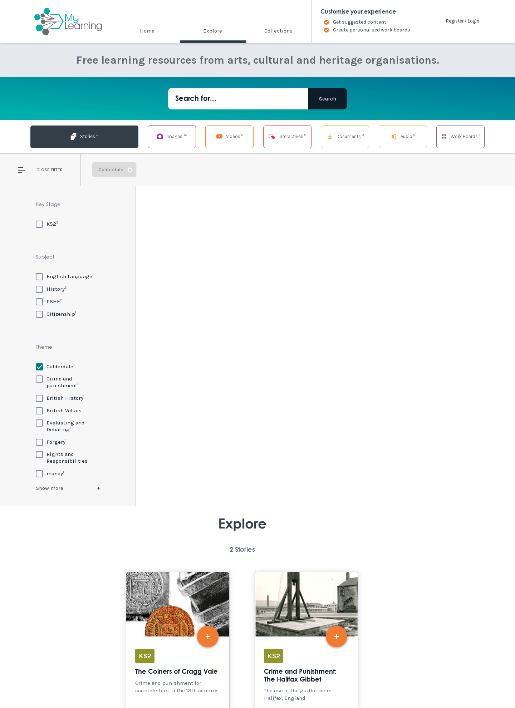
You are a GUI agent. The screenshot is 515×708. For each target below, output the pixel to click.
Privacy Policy (168, 687)
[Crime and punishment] (68, 382)
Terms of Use (129, 687)
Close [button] (43, 169)
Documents (325, 136)
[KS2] (47, 223)
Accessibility (64, 687)
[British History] (60, 397)
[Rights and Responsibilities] (68, 457)
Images (122, 136)
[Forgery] (51, 441)
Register (455, 21)
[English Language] (65, 276)
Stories (54, 136)
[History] (51, 288)
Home (147, 31)
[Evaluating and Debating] (68, 426)
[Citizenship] (56, 313)
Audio (393, 136)
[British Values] (59, 410)
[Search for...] (238, 98)
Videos (189, 136)
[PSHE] (49, 301)
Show (49, 488)
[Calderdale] (55, 366)
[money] (50, 473)
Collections (278, 31)
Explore (212, 31)
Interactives (257, 136)
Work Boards (460, 136)
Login (473, 21)
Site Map (97, 687)
